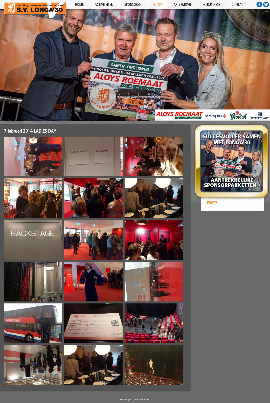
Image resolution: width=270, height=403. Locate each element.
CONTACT (238, 4)
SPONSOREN (132, 4)
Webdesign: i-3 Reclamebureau (135, 399)
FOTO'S (158, 4)
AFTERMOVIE (183, 4)
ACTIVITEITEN (104, 4)
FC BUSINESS (211, 4)
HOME (79, 4)
